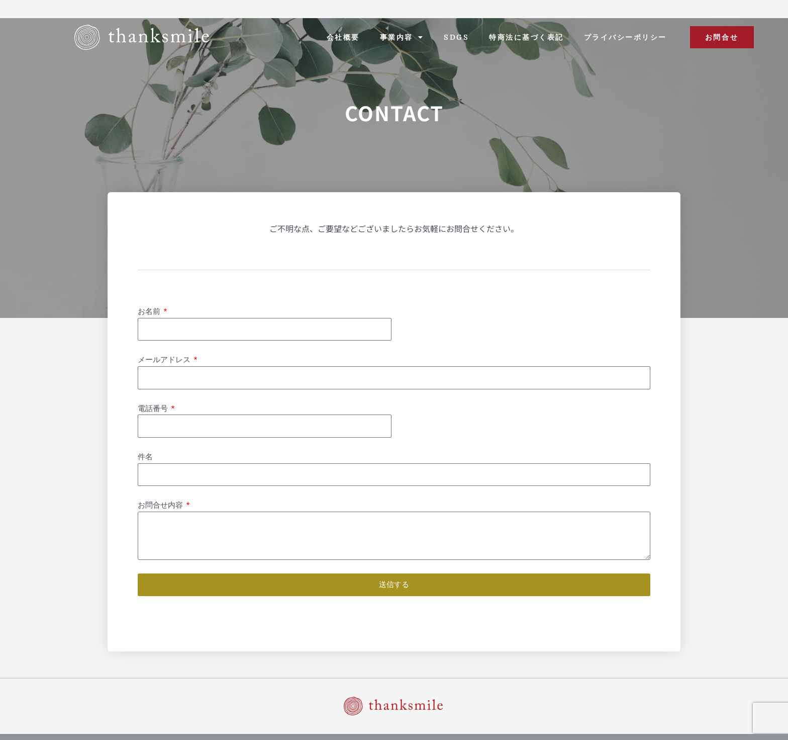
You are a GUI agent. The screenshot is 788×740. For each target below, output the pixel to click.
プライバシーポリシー (625, 37)
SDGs (456, 37)
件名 (145, 456)
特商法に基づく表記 (526, 37)
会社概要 (343, 37)
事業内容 (402, 37)
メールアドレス (165, 359)
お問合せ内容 (161, 505)
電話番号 (154, 408)
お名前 (150, 311)
